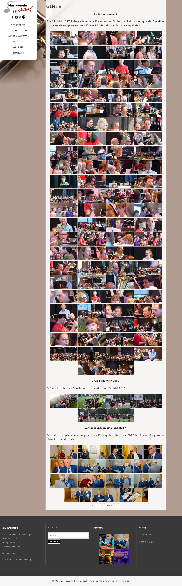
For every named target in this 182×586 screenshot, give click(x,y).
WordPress (87, 580)
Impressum (9, 552)
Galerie (18, 47)
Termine (18, 41)
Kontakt (18, 52)
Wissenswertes (18, 36)
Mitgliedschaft (18, 30)
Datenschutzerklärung (16, 559)
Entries (146, 541)
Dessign (124, 580)
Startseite (18, 25)
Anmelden (145, 534)
